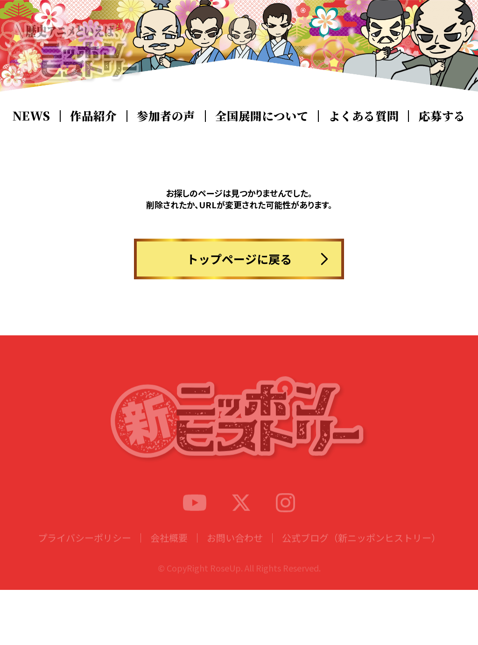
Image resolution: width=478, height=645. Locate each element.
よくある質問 (364, 115)
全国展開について (262, 115)
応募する (442, 115)
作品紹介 (93, 115)
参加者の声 (166, 115)
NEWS (31, 115)
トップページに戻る (239, 258)
